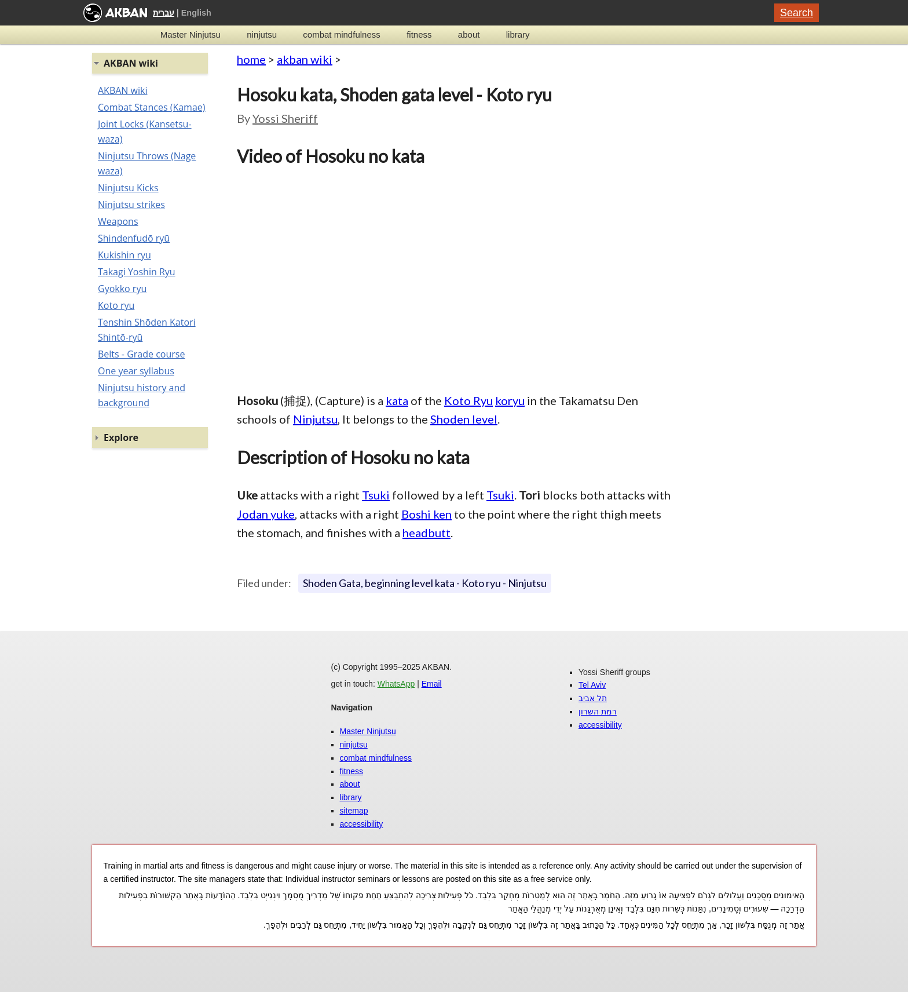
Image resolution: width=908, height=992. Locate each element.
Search (796, 13)
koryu (510, 400)
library (518, 34)
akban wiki (304, 59)
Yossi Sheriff (285, 118)
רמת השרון (598, 711)
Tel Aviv (592, 685)
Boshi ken (426, 514)
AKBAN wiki (122, 90)
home (251, 59)
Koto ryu (116, 305)
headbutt (426, 532)
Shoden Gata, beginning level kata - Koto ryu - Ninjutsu (425, 583)
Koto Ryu (468, 400)
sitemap (354, 810)
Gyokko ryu (122, 288)
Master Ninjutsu (190, 34)
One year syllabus (136, 370)
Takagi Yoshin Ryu (136, 271)
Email (432, 683)
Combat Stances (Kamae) (151, 107)
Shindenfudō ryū (134, 238)
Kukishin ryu (124, 255)
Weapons (118, 221)
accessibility (361, 824)
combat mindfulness (341, 34)
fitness (419, 34)
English (196, 12)
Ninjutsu (315, 419)
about (469, 34)
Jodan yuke (266, 514)
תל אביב (593, 698)
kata (397, 400)
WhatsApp (396, 683)
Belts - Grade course (141, 354)
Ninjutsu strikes (131, 204)
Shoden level (463, 419)
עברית (163, 12)
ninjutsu (262, 34)
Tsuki (376, 495)
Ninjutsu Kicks (128, 187)
